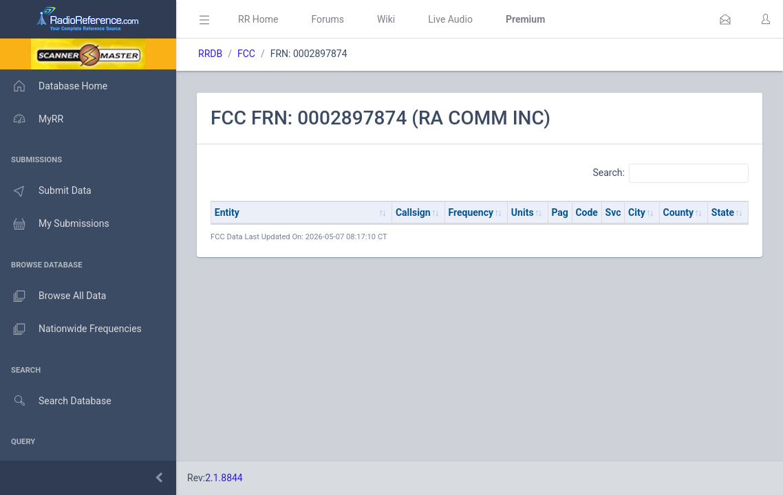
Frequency (471, 212)
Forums (327, 19)
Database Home (53, 86)
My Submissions (54, 224)
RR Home (258, 19)
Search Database (55, 401)
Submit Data (46, 191)
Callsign (413, 212)
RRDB (210, 53)
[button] (725, 19)
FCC (246, 53)
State (722, 212)
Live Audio (450, 19)
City (636, 212)
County (678, 212)
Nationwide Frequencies (71, 329)
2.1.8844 (224, 477)
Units (522, 212)
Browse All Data (53, 296)
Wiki (386, 19)
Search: (670, 173)
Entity (227, 212)
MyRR (31, 119)
